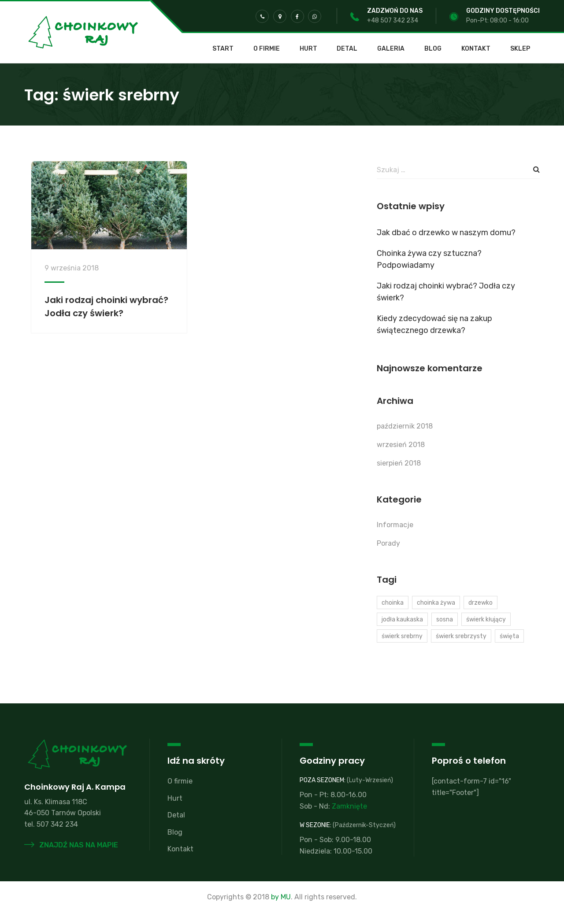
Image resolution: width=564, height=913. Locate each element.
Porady (388, 543)
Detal (347, 49)
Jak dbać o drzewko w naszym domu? (446, 232)
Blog (433, 49)
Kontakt (475, 49)
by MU (281, 897)
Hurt (308, 49)
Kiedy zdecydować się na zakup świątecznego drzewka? (434, 324)
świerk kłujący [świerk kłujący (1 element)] (486, 619)
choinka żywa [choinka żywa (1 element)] (436, 602)
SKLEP (520, 49)
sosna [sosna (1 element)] (444, 619)
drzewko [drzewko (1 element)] (480, 602)
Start (223, 49)
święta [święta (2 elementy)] (509, 636)
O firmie (266, 49)
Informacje (395, 525)
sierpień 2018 (399, 463)
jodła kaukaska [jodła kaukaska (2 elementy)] (402, 619)
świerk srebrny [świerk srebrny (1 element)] (402, 636)
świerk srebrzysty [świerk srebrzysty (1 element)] (461, 636)
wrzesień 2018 (401, 444)
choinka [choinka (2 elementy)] (393, 602)
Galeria (390, 49)
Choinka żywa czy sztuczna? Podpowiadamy (429, 259)
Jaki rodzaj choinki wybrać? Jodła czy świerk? (446, 292)
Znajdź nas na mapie (71, 845)
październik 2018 (405, 426)
